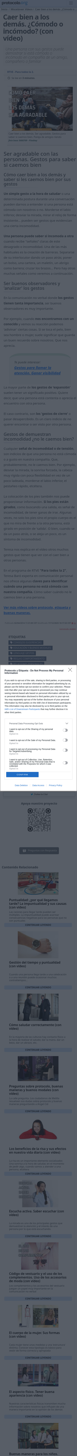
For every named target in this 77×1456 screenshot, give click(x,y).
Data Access (38, 785)
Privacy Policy (55, 785)
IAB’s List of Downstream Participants (22, 709)
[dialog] (38, 728)
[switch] (65, 730)
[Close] (71, 671)
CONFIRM (22, 774)
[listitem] (38, 723)
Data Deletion (21, 785)
